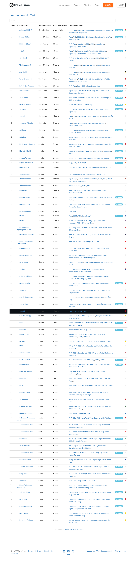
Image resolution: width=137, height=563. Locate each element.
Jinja (100, 439)
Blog (53, 551)
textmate (72, 133)
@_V (21, 385)
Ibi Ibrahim (23, 499)
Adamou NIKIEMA (25, 30)
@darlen (22, 137)
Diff (84, 337)
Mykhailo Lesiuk (25, 104)
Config (109, 197)
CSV (107, 58)
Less (92, 58)
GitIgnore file (87, 223)
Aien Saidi (23, 72)
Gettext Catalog (98, 79)
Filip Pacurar (24, 513)
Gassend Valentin (26, 123)
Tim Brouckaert (25, 65)
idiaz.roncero (24, 334)
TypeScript (73, 47)
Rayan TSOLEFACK (26, 163)
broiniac (22, 330)
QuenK (21, 116)
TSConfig (99, 304)
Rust (106, 130)
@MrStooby (23, 58)
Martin (21, 220)
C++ (105, 378)
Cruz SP (22, 311)
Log (89, 234)
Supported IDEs (93, 551)
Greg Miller (23, 473)
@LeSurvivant (24, 446)
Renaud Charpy (25, 316)
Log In (121, 5)
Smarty (105, 392)
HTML (97, 98)
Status (118, 551)
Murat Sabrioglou (25, 413)
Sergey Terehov (25, 158)
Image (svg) (99, 44)
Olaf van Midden (25, 353)
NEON (71, 265)
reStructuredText (94, 54)
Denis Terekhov (25, 460)
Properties (83, 32)
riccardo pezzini (25, 371)
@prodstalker (24, 91)
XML (78, 39)
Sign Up (108, 5)
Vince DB (22, 290)
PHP (70, 30)
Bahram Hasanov (25, 406)
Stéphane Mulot (25, 276)
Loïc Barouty (24, 167)
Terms (30, 551)
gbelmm (22, 109)
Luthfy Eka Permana (27, 86)
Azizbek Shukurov (26, 466)
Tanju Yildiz (23, 97)
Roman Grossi (24, 197)
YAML (83, 30)
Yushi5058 (23, 399)
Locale (71, 60)
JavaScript (90, 30)
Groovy (107, 109)
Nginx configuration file (78, 509)
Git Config (72, 39)
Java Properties (102, 30)
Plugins (87, 5)
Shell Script (73, 32)
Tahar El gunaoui (25, 79)
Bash (84, 47)
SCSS (84, 65)
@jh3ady (22, 130)
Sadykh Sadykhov (26, 297)
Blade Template (79, 98)
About (46, 551)
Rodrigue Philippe (26, 520)
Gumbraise (23, 304)
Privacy (39, 551)
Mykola (22, 341)
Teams (77, 5)
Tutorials (14, 554)
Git (107, 167)
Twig (33, 15)
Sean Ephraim (24, 360)
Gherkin (90, 290)
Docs (97, 5)
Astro (75, 269)
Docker (104, 72)
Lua (70, 151)
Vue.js (75, 109)
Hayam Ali (23, 439)
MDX (80, 304)
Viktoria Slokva (24, 174)
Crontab (106, 467)
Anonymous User (26, 424)
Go (109, 72)
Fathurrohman (24, 204)
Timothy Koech (25, 179)
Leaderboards (63, 5)
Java (82, 151)
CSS (78, 30)
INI (94, 341)
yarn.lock (72, 223)
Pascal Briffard (24, 37)
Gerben (22, 269)
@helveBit (23, 481)
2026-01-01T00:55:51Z (74, 530)
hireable (119, 30)
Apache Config (83, 51)
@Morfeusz (23, 262)
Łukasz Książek (25, 186)
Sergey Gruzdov (25, 506)
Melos (21, 216)
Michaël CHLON (25, 151)
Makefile (108, 37)
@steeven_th (24, 190)
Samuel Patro (24, 248)
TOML (76, 399)
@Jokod (22, 378)
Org (77, 151)
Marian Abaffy (24, 283)
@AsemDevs (24, 364)
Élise (21, 346)
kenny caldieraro (25, 255)
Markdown (90, 37)
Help (124, 551)
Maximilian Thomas (26, 234)
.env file (72, 67)
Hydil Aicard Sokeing (27, 144)
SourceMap (73, 126)
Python (90, 197)
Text (79, 47)
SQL (111, 98)
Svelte (81, 105)
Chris (21, 323)
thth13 (21, 51)
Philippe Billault (25, 44)
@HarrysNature (25, 211)
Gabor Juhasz (24, 492)
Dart (111, 30)
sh (70, 147)
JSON (79, 37)
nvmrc (104, 474)
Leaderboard (19, 15)
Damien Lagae (24, 392)
